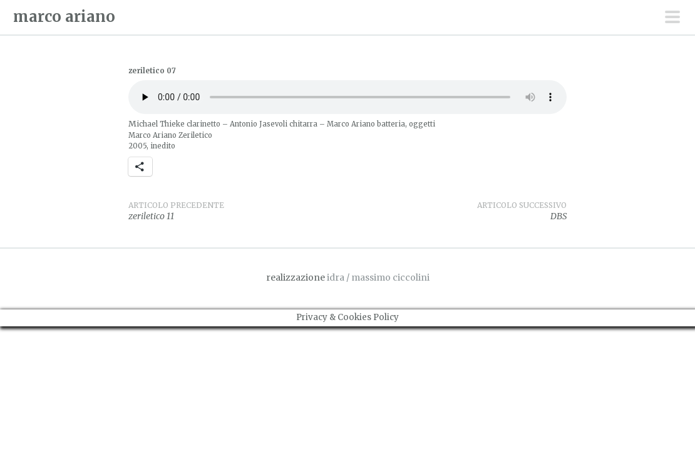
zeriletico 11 (238, 211)
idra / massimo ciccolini (378, 277)
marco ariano (64, 16)
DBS (457, 211)
